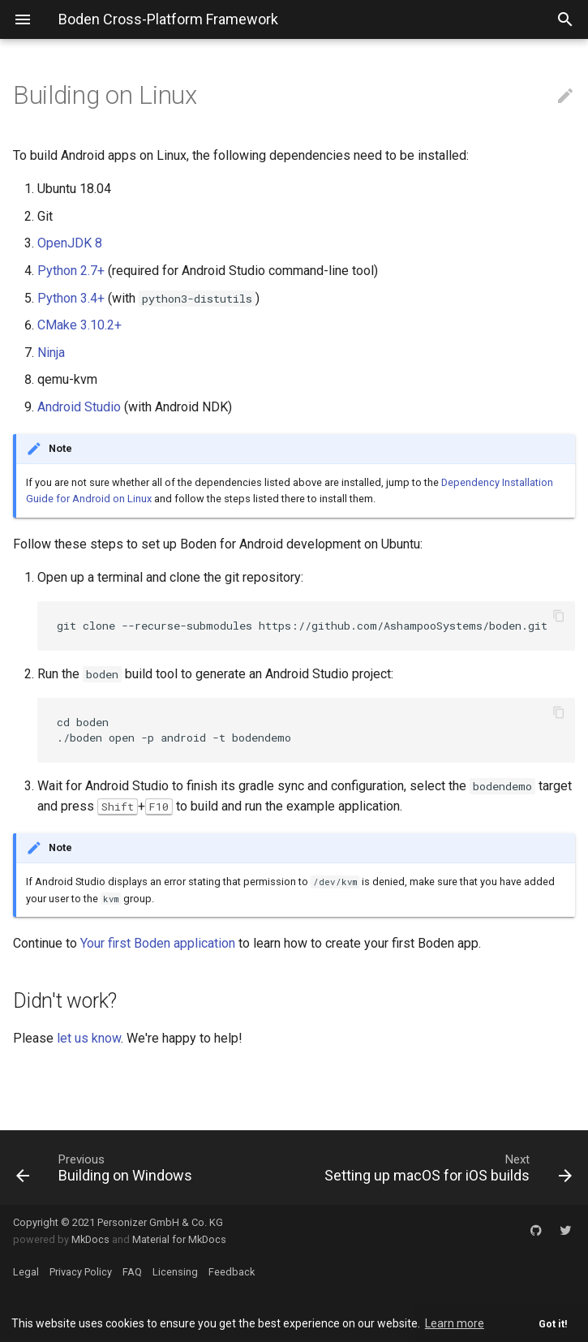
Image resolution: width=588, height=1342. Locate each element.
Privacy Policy (80, 1272)
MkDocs (90, 1239)
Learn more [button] (454, 1323)
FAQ (132, 1272)
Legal (26, 1272)
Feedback (231, 1272)
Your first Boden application (157, 943)
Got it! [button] (553, 1324)
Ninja (51, 352)
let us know (89, 1038)
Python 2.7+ (71, 270)
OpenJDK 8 (69, 243)
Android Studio (79, 407)
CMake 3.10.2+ (79, 325)
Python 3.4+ (71, 298)
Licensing (175, 1272)
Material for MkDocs (179, 1239)
